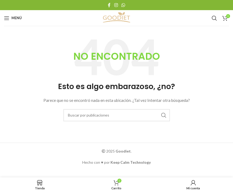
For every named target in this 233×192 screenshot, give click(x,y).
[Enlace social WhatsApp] (123, 5)
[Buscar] (214, 18)
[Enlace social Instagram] (116, 5)
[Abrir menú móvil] (12, 18)
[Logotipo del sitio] (116, 17)
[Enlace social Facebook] (109, 5)
